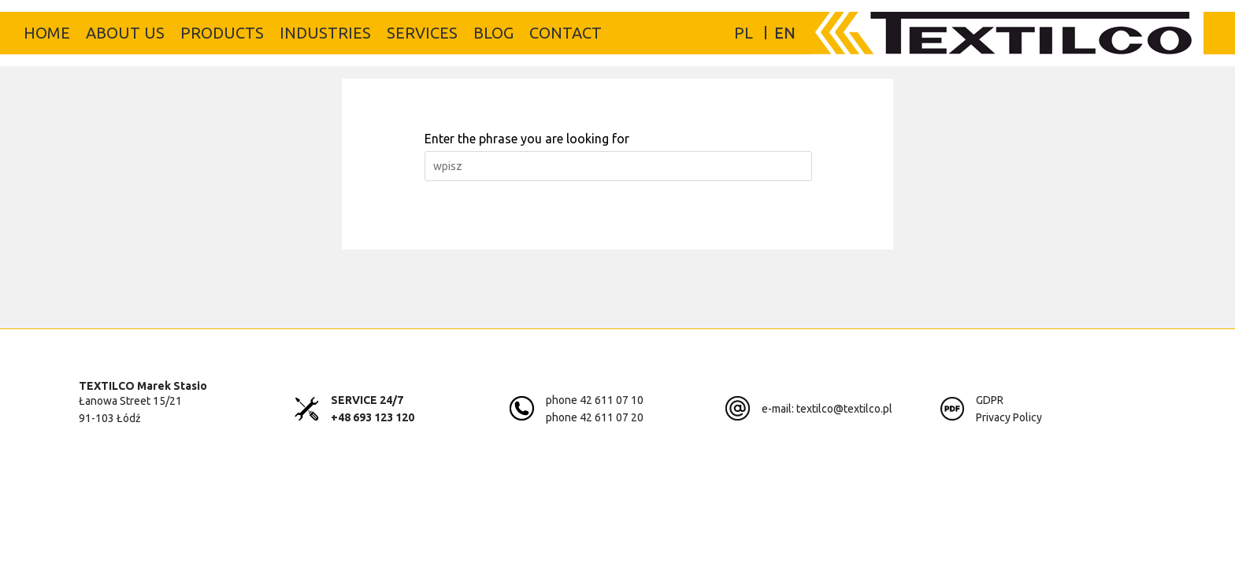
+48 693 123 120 (372, 417)
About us (125, 33)
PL (743, 32)
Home (47, 33)
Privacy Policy (1009, 417)
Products (222, 33)
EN (785, 32)
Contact (565, 33)
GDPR (989, 400)
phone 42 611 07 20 (594, 417)
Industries (325, 33)
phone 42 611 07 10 (594, 400)
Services (422, 33)
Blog (493, 33)
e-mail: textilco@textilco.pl (827, 408)
